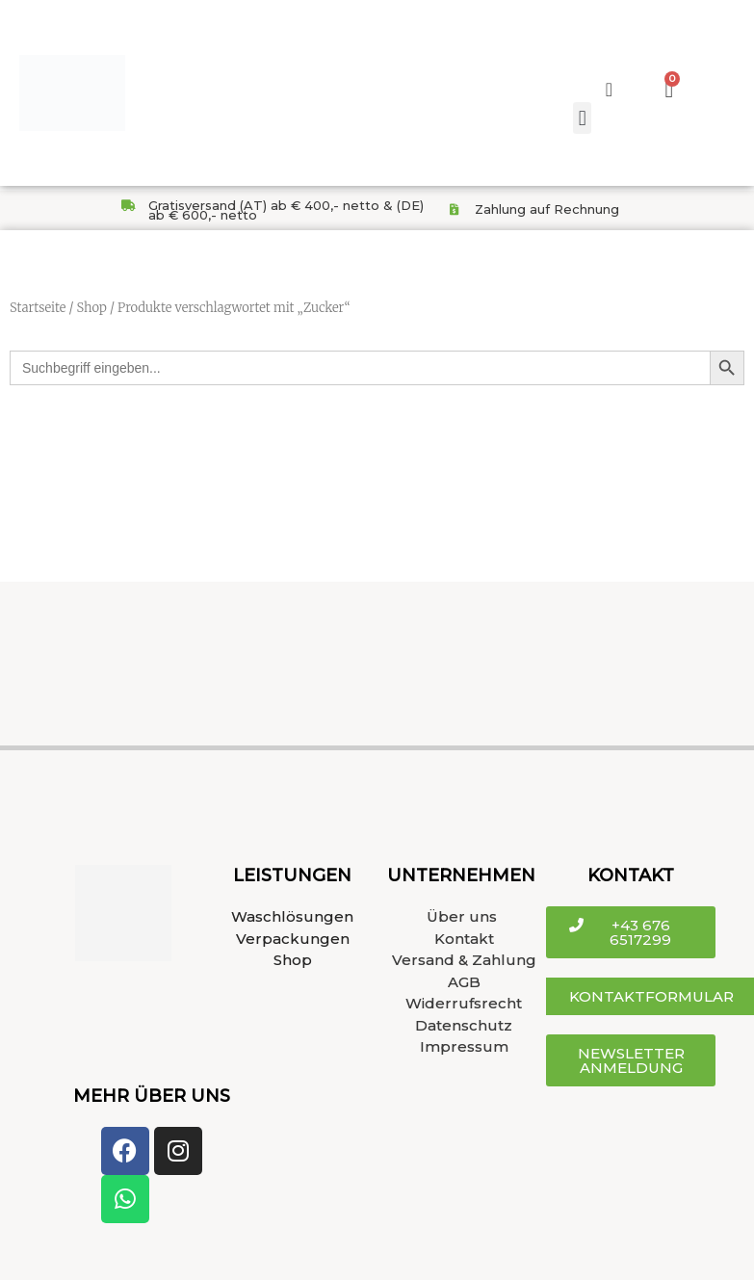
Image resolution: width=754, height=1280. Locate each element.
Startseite (37, 308)
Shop (91, 308)
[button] (582, 118)
